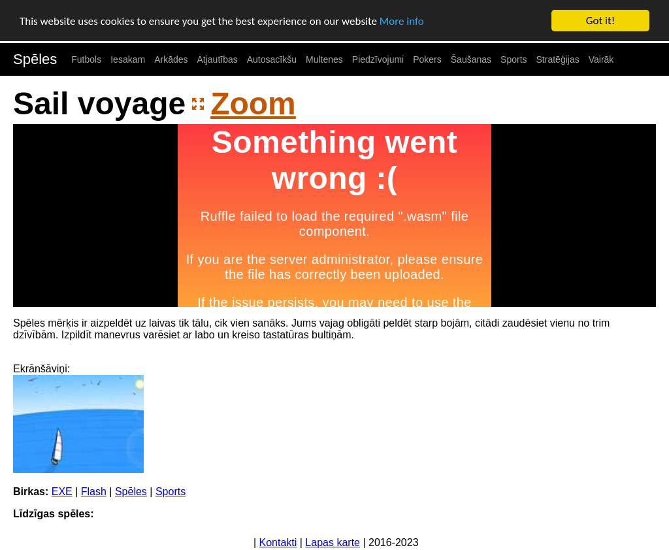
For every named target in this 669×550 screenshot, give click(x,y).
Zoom (253, 103)
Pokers (427, 59)
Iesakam (127, 59)
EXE (62, 491)
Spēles (35, 59)
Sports (513, 59)
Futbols (86, 59)
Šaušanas (471, 59)
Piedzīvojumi (378, 59)
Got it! (600, 20)
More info (402, 21)
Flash (93, 491)
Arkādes (171, 59)
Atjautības (217, 59)
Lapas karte (332, 542)
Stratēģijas (557, 59)
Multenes (324, 59)
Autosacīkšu (272, 59)
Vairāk (601, 59)
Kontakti (278, 542)
